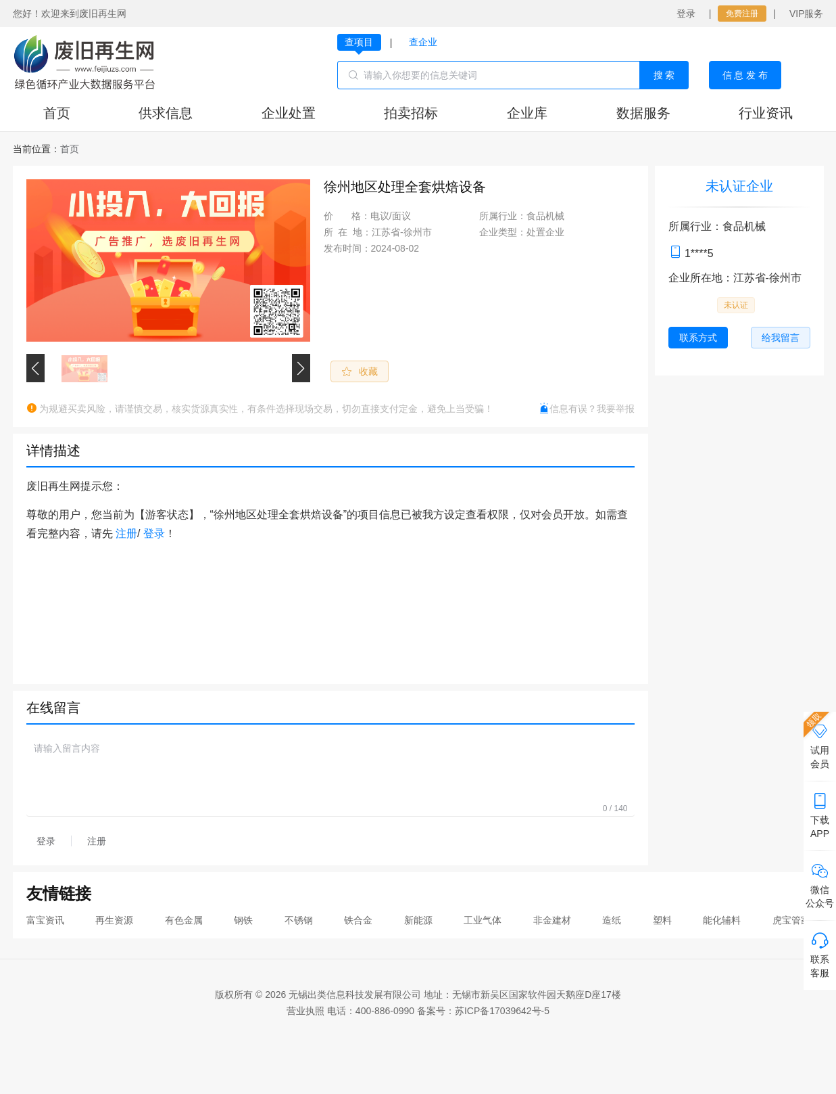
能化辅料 (722, 920)
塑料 (662, 920)
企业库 (527, 113)
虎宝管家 (791, 920)
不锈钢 (299, 920)
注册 (126, 533)
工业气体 (482, 920)
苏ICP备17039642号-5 (502, 1010)
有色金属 (184, 920)
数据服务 (643, 113)
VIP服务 (806, 13)
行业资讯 (766, 113)
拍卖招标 (411, 113)
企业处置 (289, 113)
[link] (69, 149)
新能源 (418, 920)
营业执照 (305, 1010)
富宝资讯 (45, 920)
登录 (686, 13)
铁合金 (358, 920)
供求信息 (166, 113)
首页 (56, 113)
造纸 (611, 920)
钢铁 (243, 920)
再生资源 (114, 920)
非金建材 (552, 920)
